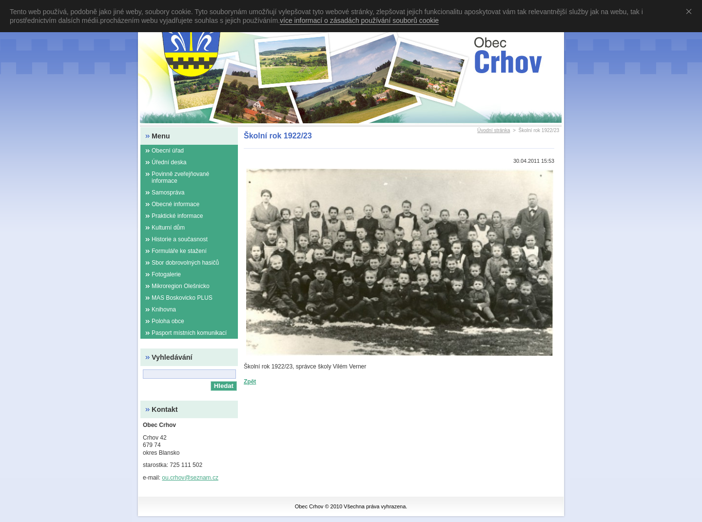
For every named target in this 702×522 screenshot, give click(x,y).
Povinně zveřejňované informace (180, 177)
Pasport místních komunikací (189, 332)
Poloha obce (168, 321)
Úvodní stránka (493, 130)
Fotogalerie (166, 274)
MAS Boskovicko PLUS (182, 297)
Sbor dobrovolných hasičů (185, 262)
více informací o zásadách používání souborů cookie (359, 20)
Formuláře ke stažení (179, 251)
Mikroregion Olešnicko (181, 286)
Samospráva (168, 192)
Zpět (250, 381)
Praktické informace (177, 216)
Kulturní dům (168, 227)
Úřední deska (169, 162)
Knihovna (164, 309)
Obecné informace (175, 204)
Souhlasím (691, 11)
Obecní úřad (168, 150)
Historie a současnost (180, 239)
